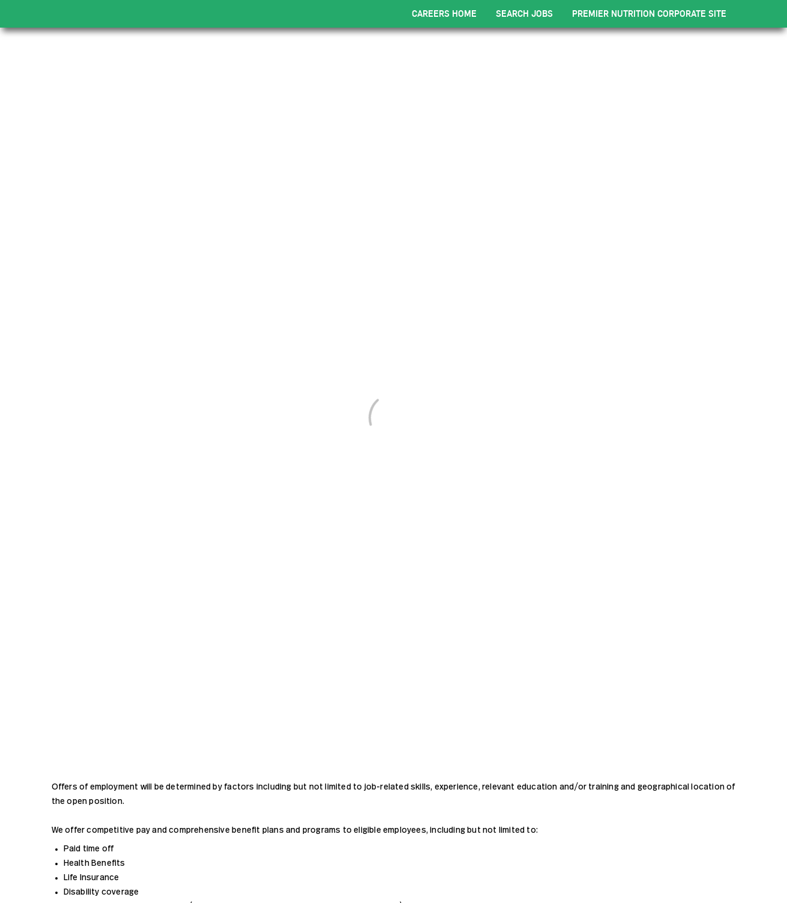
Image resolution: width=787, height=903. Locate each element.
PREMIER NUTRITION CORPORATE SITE (649, 13)
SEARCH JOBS (524, 13)
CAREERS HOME (444, 13)
